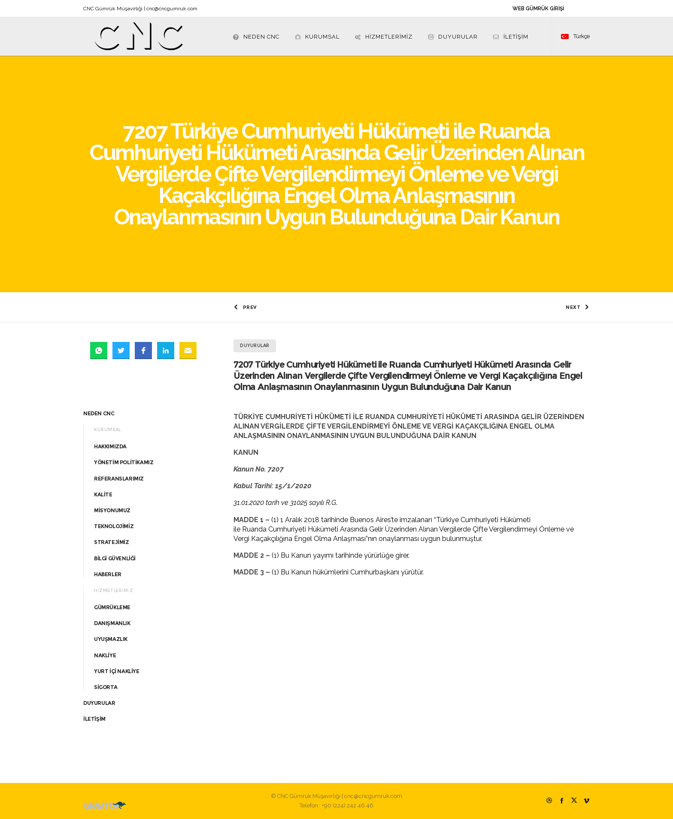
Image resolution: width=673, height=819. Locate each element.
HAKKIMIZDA (110, 446)
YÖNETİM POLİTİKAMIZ (123, 462)
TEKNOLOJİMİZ (113, 526)
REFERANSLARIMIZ (119, 478)
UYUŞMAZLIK (110, 639)
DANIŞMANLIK (112, 623)
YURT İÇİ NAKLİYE (116, 671)
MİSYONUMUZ (112, 510)
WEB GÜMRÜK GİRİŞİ (538, 9)
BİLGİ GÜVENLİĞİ (115, 558)
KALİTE (103, 494)
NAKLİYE (105, 655)
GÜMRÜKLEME (112, 607)
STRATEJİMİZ (111, 542)
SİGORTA (105, 687)
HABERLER (107, 574)
